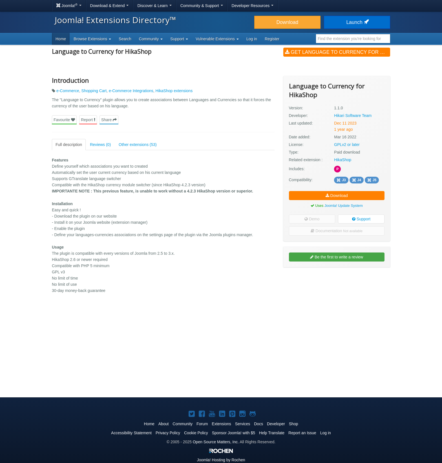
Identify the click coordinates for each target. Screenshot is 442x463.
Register (272, 39)
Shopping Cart (94, 90)
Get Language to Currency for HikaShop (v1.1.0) (337, 52)
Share (109, 120)
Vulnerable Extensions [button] (217, 39)
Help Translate (271, 433)
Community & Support (201, 5)
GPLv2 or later (346, 144)
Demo (311, 219)
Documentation (337, 231)
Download (287, 22)
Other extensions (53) (138, 144)
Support (361, 219)
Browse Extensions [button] (92, 39)
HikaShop (342, 160)
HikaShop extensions (174, 90)
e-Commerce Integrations (131, 90)
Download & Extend (109, 5)
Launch (357, 22)
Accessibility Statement (131, 433)
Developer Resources (253, 5)
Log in (251, 39)
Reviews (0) (100, 144)
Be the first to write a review (336, 257)
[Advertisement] (336, 308)
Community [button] (151, 39)
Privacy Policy (168, 433)
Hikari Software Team (353, 115)
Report (88, 120)
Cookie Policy (196, 433)
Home (61, 39)
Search (125, 39)
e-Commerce (67, 90)
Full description (69, 144)
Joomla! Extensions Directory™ (115, 20)
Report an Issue (302, 433)
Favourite (64, 120)
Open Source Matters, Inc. (216, 442)
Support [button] (179, 39)
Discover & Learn (154, 5)
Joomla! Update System (343, 205)
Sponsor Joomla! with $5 (233, 433)
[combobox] (353, 38)
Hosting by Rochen (221, 460)
